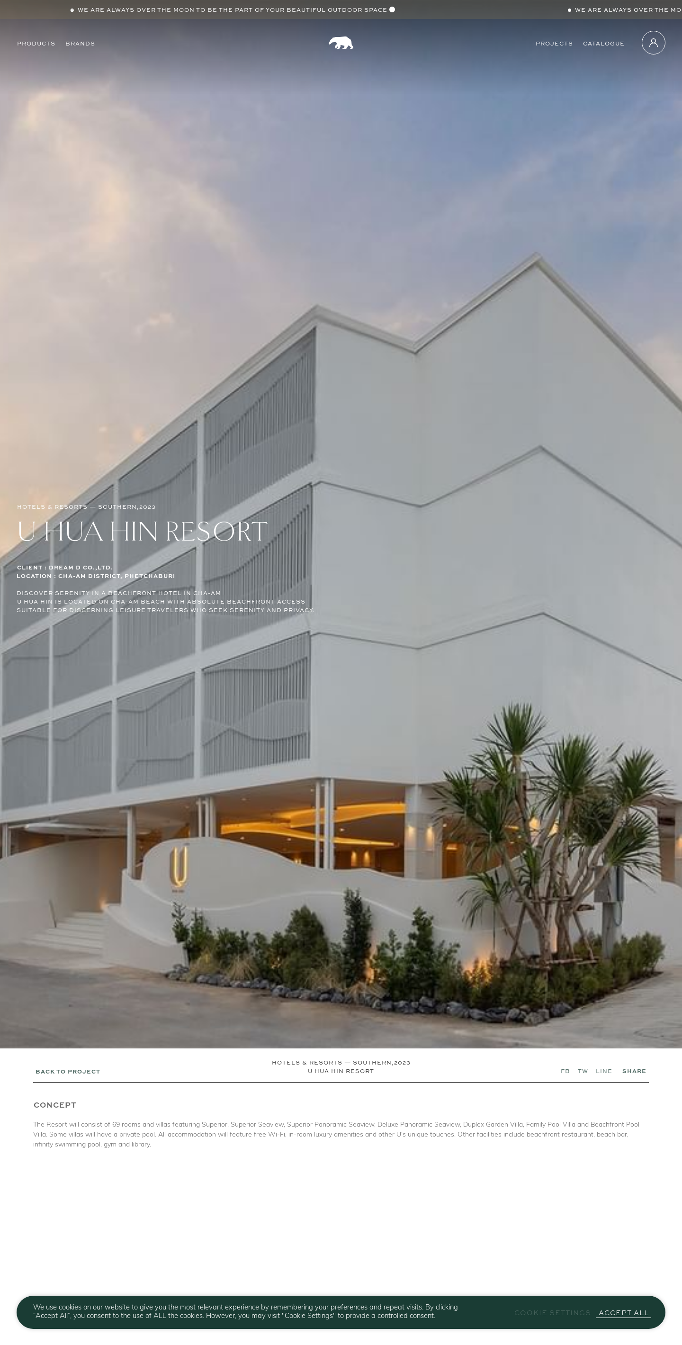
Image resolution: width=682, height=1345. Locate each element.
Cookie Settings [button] (552, 1312)
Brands (80, 42)
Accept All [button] (624, 1312)
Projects (554, 42)
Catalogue (604, 42)
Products (36, 42)
